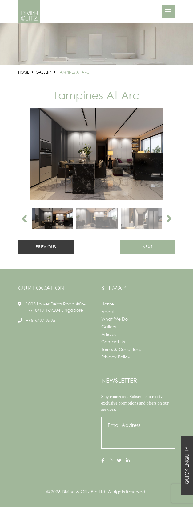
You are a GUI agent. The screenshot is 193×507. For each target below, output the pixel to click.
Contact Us (113, 342)
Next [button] (169, 218)
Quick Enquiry (186, 465)
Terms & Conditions (121, 349)
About (108, 311)
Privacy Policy (115, 357)
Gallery (108, 326)
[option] (96, 154)
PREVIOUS (46, 247)
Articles (108, 334)
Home (107, 304)
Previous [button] (24, 218)
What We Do (114, 319)
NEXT (147, 247)
